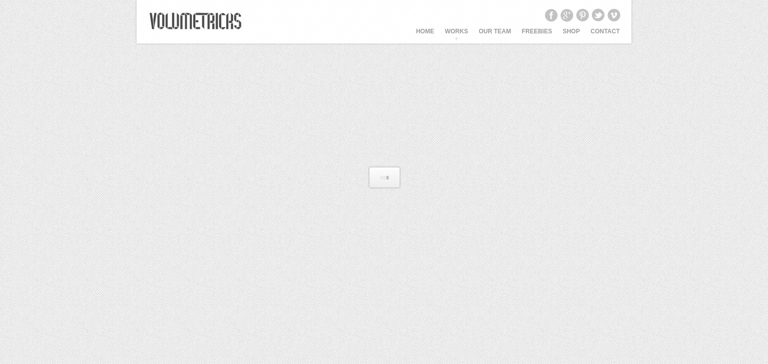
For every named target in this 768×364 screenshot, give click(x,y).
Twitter (598, 15)
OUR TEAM (495, 31)
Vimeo (613, 15)
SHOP (571, 31)
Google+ (566, 15)
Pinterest (582, 15)
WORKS (456, 31)
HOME (425, 31)
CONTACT (605, 31)
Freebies (537, 31)
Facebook (551, 15)
